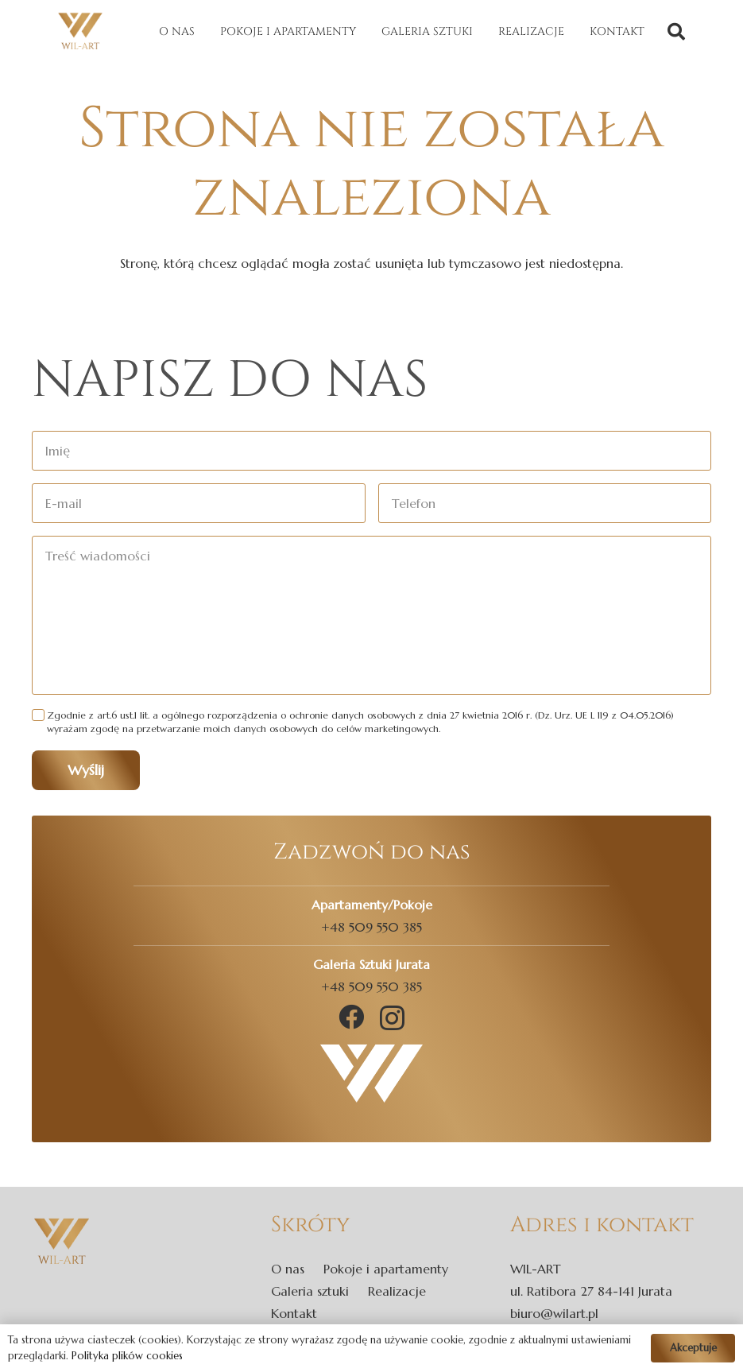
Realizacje (397, 1291)
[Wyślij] (86, 770)
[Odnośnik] (80, 32)
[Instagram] (392, 1018)
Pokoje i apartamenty (385, 1269)
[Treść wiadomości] (371, 615)
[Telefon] (545, 503)
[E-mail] (199, 503)
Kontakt (294, 1313)
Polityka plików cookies (127, 1355)
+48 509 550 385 (371, 927)
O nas (287, 1269)
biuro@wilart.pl (554, 1313)
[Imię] (371, 451)
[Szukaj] (676, 32)
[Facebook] (351, 1016)
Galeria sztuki (310, 1291)
